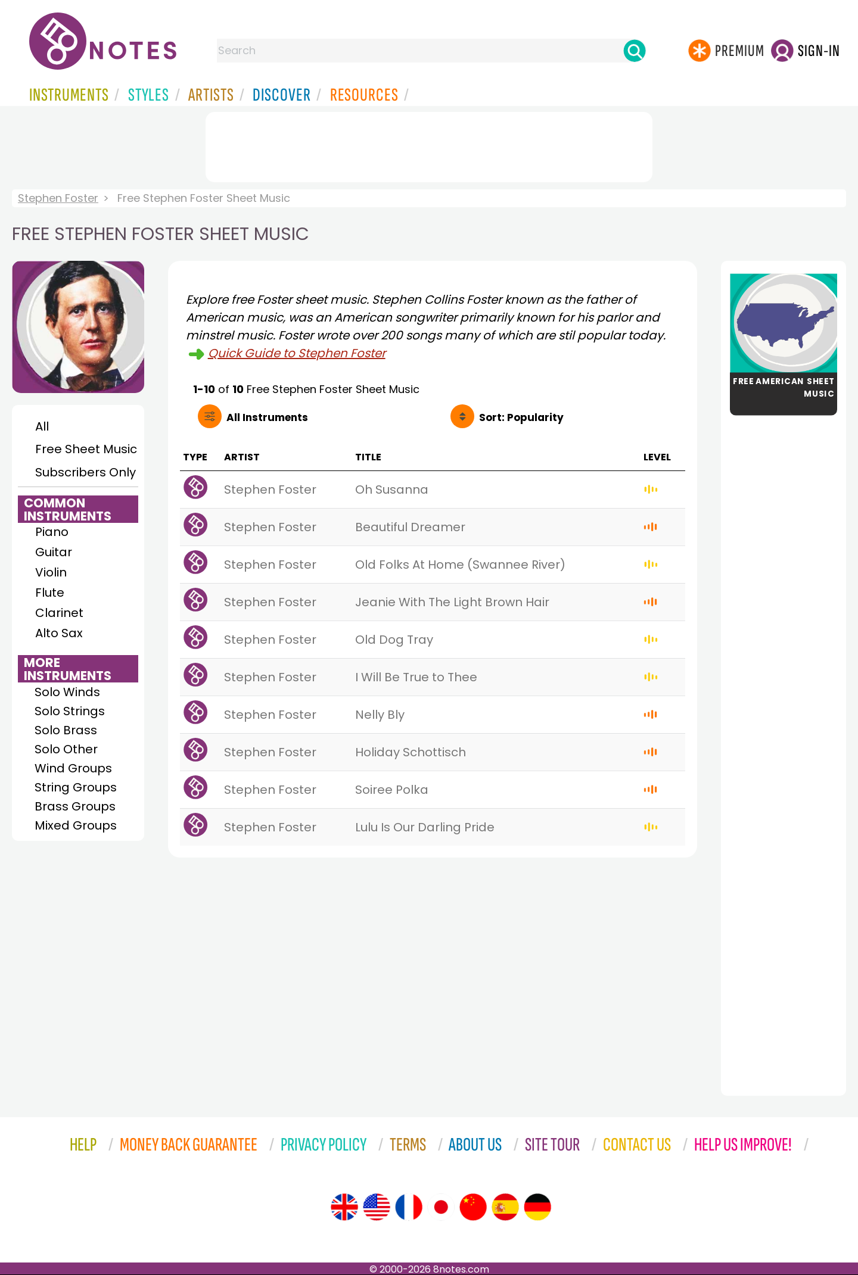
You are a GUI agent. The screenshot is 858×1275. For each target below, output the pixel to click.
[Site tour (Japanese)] (441, 1207)
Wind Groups (73, 768)
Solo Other (66, 749)
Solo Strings (70, 711)
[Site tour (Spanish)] (505, 1207)
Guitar (53, 552)
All (42, 426)
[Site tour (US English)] (376, 1207)
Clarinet (59, 612)
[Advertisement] (429, 145)
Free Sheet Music (86, 449)
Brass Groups (75, 806)
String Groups (76, 787)
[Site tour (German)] (537, 1207)
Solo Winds (67, 692)
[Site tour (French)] (409, 1207)
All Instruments (267, 417)
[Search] (634, 50)
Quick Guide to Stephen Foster (297, 353)
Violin (51, 572)
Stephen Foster (58, 198)
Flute (49, 592)
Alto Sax (59, 633)
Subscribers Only (85, 472)
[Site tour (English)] (344, 1207)
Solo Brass (66, 730)
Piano (52, 531)
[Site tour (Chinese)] (473, 1207)
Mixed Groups (76, 825)
